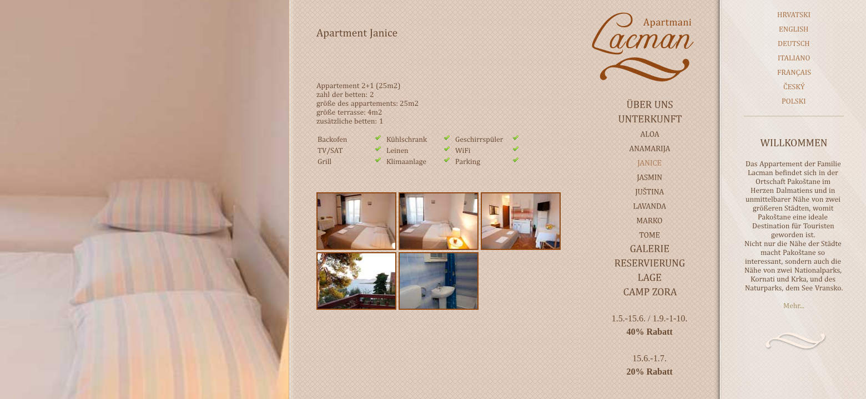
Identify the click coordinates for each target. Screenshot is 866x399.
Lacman (649, 47)
